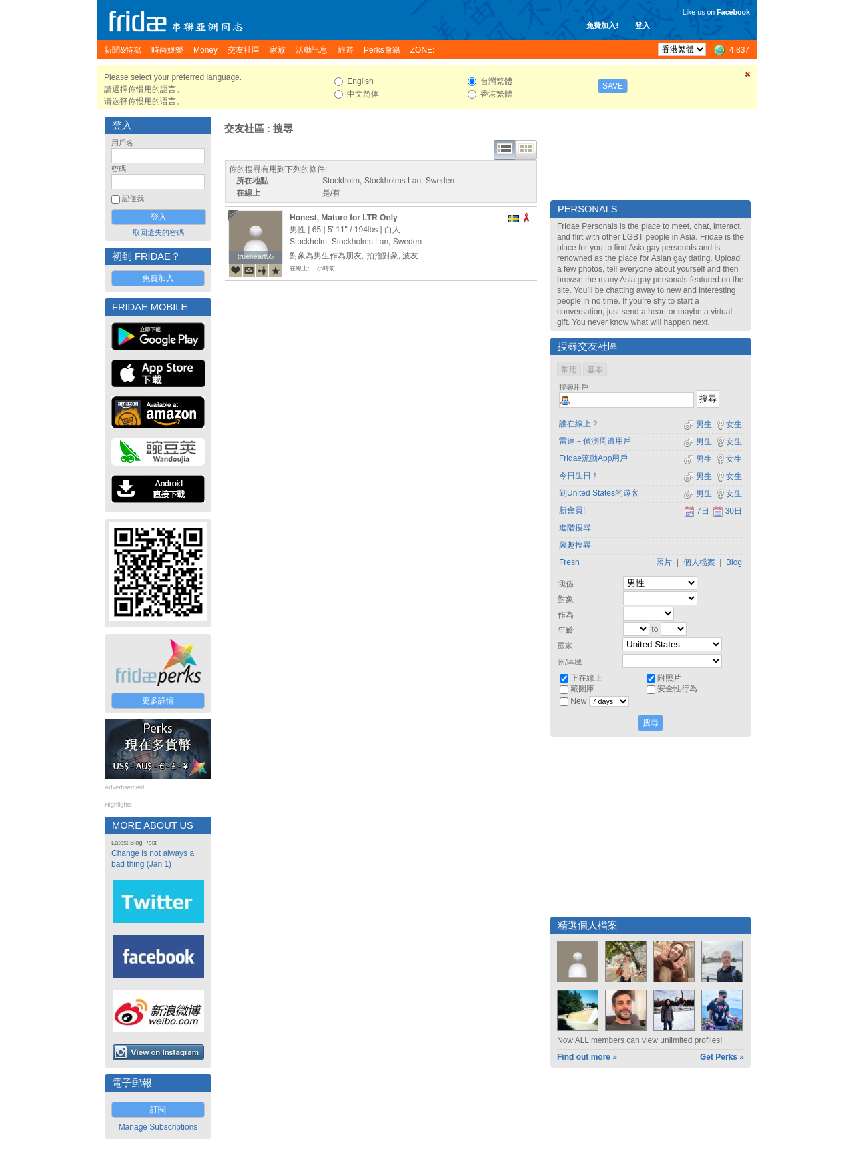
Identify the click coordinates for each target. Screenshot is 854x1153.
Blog (734, 562)
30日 (727, 511)
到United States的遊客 (599, 493)
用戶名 (122, 143)
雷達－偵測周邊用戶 (595, 441)
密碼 (118, 169)
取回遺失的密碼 (158, 232)
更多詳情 (158, 700)
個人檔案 (699, 562)
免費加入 (158, 278)
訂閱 (158, 1109)
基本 (595, 369)
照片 (664, 562)
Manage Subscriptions (158, 1127)
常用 (569, 369)
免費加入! (602, 25)
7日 (696, 511)
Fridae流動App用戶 (593, 458)
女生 (728, 424)
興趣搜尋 (575, 545)
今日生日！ (579, 475)
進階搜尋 (575, 527)
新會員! (572, 510)
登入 (642, 25)
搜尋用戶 (573, 387)
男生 (697, 424)
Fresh (569, 562)
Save (612, 86)
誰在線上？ (579, 423)
